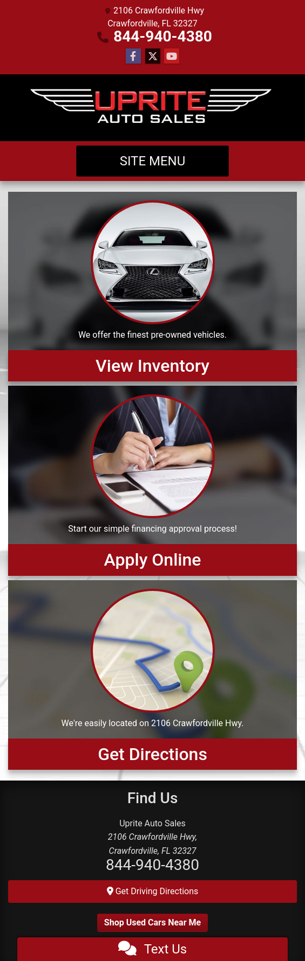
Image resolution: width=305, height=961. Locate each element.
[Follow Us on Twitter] (152, 56)
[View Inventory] (152, 286)
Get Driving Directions (153, 891)
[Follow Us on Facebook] (133, 56)
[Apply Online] (152, 480)
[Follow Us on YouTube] (171, 56)
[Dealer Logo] (152, 108)
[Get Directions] (152, 675)
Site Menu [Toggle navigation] (153, 161)
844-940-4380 (162, 36)
